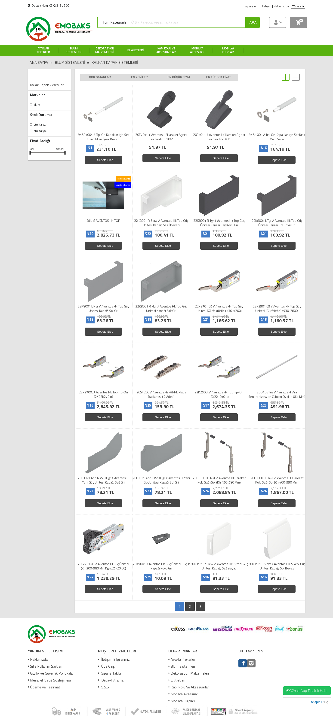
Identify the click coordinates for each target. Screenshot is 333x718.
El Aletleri (176, 680)
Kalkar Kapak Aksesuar (47, 85)
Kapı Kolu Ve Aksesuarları (189, 687)
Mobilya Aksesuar (183, 694)
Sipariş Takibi (109, 673)
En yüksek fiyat (218, 77)
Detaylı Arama (110, 680)
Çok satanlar (100, 77)
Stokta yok (40, 130)
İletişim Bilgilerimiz (114, 659)
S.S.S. (104, 687)
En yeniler (139, 77)
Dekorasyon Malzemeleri (188, 673)
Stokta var (40, 124)
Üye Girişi (106, 666)
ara (253, 22)
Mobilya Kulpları (181, 701)
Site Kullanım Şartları (45, 666)
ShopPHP (317, 702)
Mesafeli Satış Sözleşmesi (49, 680)
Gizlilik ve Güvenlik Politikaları (51, 673)
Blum (37, 104)
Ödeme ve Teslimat (44, 687)
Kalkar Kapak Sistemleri (115, 62)
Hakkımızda (38, 659)
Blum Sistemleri (70, 62)
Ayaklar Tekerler (181, 659)
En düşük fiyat (178, 77)
